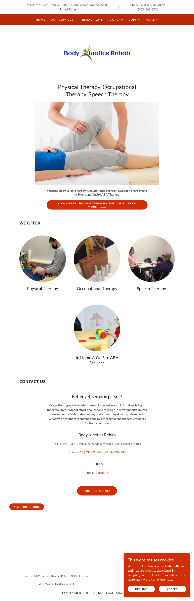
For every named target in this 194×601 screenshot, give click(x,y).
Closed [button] (99, 473)
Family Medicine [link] (76, 592)
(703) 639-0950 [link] (150, 5)
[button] (64, 20)
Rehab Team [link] (92, 19)
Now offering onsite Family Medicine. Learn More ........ (97, 205)
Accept (172, 589)
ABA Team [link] (116, 19)
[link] (97, 55)
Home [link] (40, 19)
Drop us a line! (97, 490)
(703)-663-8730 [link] (148, 9)
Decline (141, 589)
